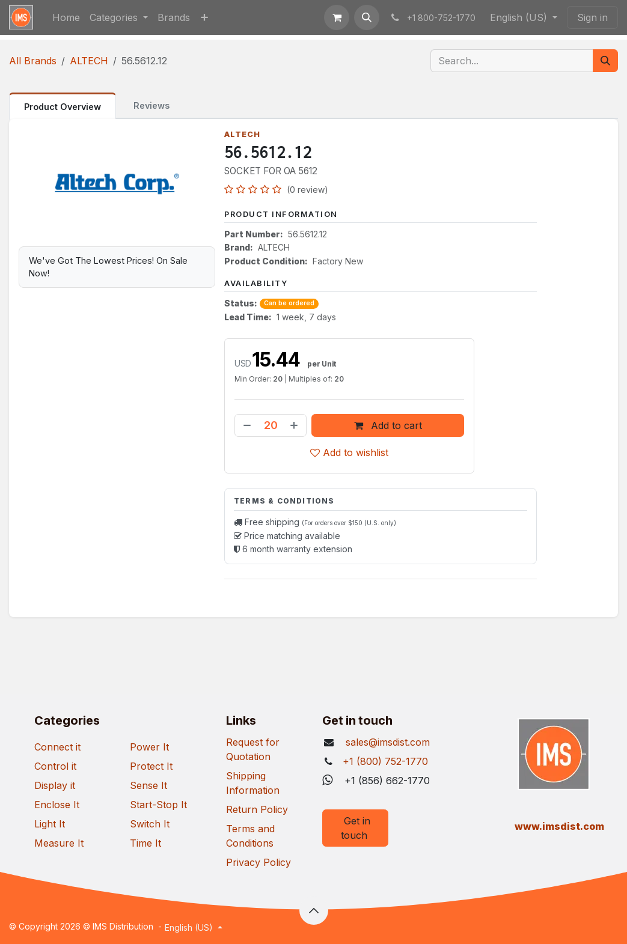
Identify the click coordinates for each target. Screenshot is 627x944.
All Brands (33, 61)
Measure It (59, 843)
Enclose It (56, 805)
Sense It (148, 785)
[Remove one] (246, 425)
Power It (149, 747)
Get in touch (355, 828)
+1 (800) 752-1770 (385, 761)
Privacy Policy (258, 862)
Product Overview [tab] (62, 107)
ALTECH (89, 61)
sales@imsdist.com (386, 742)
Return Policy (257, 809)
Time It (145, 843)
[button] (366, 17)
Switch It (150, 824)
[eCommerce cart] (336, 17)
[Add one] (295, 425)
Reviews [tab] (151, 105)
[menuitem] (66, 17)
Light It (49, 824)
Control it (55, 766)
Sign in (592, 17)
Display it (54, 785)
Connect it (57, 747)
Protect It (151, 766)
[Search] (605, 60)
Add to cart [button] (387, 425)
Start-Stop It (158, 805)
